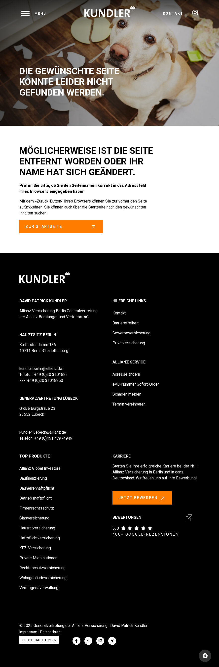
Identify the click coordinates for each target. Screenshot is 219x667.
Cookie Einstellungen (39, 640)
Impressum (28, 632)
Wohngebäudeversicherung (43, 577)
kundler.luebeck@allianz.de (42, 432)
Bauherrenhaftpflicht (36, 488)
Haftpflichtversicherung (39, 538)
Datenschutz (50, 632)
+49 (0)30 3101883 (51, 374)
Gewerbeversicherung (131, 333)
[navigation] (33, 13)
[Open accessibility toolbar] (205, 656)
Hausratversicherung (37, 528)
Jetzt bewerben (142, 498)
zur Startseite (61, 226)
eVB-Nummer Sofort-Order (135, 384)
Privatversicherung (128, 343)
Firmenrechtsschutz (36, 508)
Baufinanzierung (33, 478)
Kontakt (173, 13)
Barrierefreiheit (125, 323)
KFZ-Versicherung (35, 548)
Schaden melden (126, 394)
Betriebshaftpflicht (35, 498)
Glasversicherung (34, 518)
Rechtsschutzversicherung (42, 567)
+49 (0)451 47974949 (53, 438)
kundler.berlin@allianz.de (40, 368)
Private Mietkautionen (38, 558)
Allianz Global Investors (40, 468)
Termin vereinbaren (129, 404)
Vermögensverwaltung (38, 587)
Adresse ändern (126, 374)
